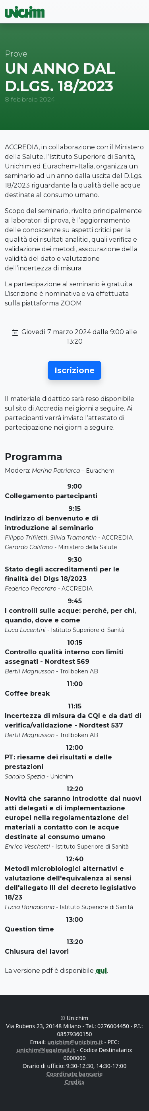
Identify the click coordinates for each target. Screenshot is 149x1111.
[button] (74, 370)
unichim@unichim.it (75, 1042)
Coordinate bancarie (74, 1074)
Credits (74, 1082)
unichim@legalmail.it (46, 1050)
